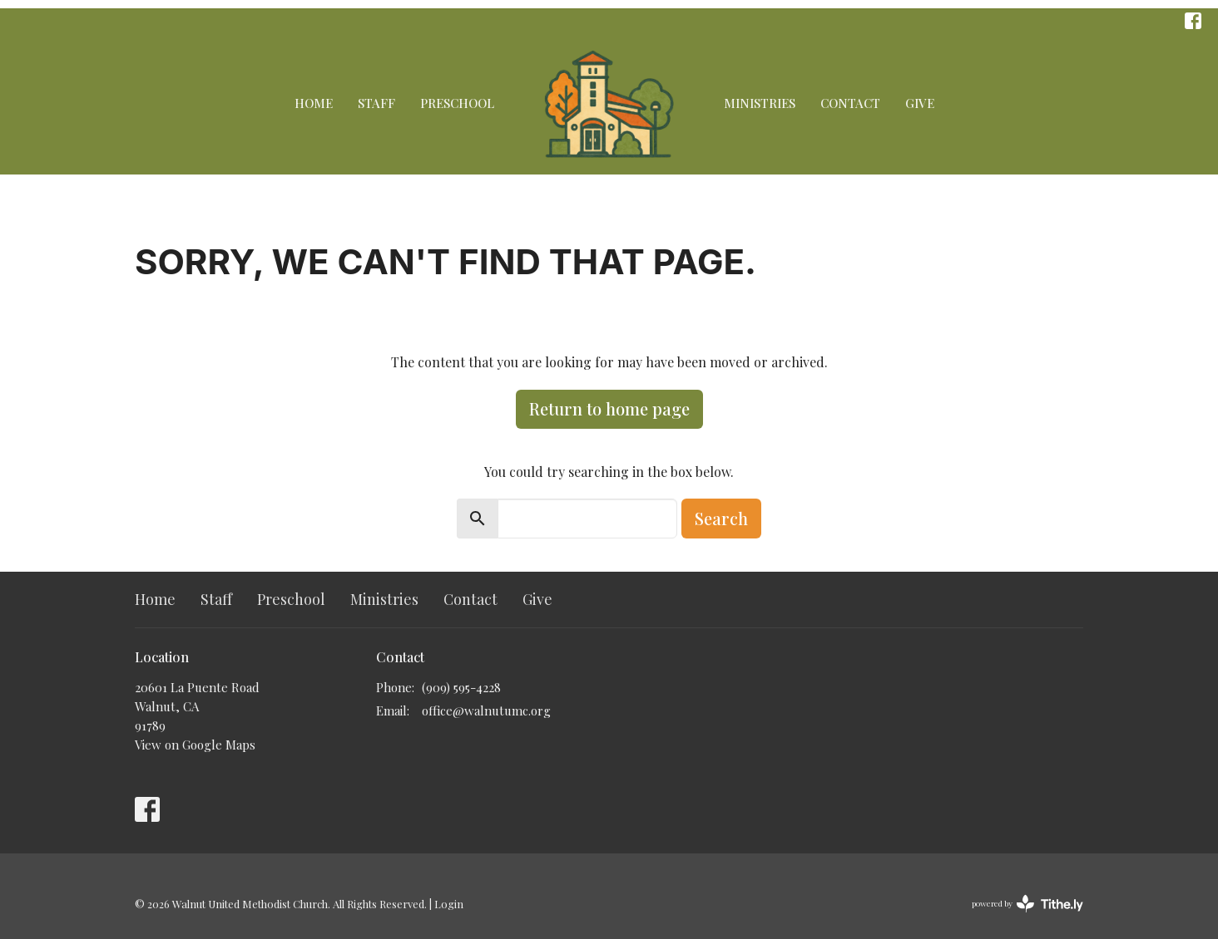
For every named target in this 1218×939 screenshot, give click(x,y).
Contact (850, 103)
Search (721, 518)
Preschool (457, 103)
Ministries (759, 103)
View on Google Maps (195, 744)
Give (919, 103)
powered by (1027, 903)
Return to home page (609, 408)
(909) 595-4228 (461, 687)
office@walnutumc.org (486, 710)
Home (314, 103)
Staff (376, 103)
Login (448, 904)
